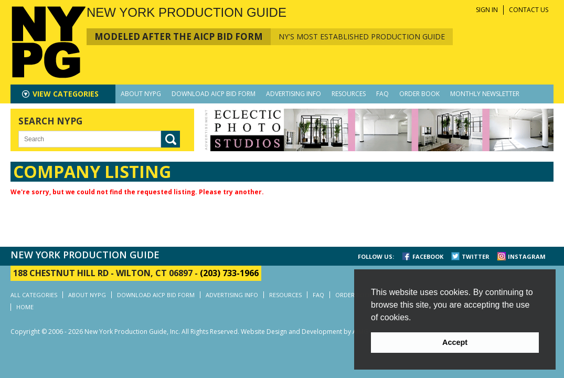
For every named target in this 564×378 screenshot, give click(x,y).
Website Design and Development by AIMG (304, 331)
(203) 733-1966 (229, 273)
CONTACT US (528, 9)
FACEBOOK (427, 256)
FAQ (382, 93)
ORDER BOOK (419, 93)
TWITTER (475, 256)
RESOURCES (349, 93)
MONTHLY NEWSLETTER (484, 93)
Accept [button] (454, 342)
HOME (25, 307)
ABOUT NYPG (141, 93)
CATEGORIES (66, 94)
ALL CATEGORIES (33, 295)
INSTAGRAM (527, 256)
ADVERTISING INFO (293, 93)
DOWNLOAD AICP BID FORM (214, 93)
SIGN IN (487, 9)
